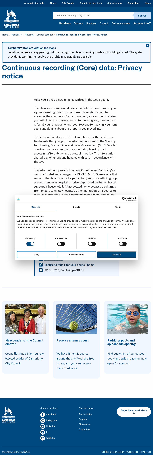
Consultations (114, 3)
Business (91, 23)
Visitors (78, 23)
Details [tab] (76, 207)
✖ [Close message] (148, 45)
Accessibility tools (34, 3)
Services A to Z (142, 23)
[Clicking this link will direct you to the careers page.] (83, 419)
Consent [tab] (35, 207)
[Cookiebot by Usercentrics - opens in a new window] (124, 199)
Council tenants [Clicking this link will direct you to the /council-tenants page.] (45, 34)
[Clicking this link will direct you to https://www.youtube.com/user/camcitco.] (47, 438)
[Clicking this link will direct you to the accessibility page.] (85, 414)
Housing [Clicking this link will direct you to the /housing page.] (29, 34)
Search (142, 15)
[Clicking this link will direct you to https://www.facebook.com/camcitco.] (48, 414)
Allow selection (76, 254)
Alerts (53, 3)
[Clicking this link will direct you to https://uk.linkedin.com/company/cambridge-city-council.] (47, 426)
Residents (65, 23)
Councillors (133, 3)
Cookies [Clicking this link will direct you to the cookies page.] (105, 452)
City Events (68, 3)
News (148, 3)
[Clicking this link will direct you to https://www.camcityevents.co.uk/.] (84, 424)
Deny (36, 254)
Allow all (116, 254)
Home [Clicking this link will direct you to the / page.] (5, 34)
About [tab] (118, 207)
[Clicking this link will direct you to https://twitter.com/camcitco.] (44, 432)
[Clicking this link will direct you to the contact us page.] (84, 430)
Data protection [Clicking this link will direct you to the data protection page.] (117, 452)
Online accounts (121, 23)
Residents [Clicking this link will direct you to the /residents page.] (16, 34)
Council (104, 23)
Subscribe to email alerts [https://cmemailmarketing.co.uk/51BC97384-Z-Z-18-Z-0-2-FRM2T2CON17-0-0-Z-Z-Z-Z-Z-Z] (134, 411)
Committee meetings (90, 3)
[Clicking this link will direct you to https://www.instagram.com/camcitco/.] (48, 420)
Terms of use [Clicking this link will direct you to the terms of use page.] (145, 452)
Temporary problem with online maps (32, 48)
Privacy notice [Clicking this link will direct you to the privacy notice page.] (132, 452)
